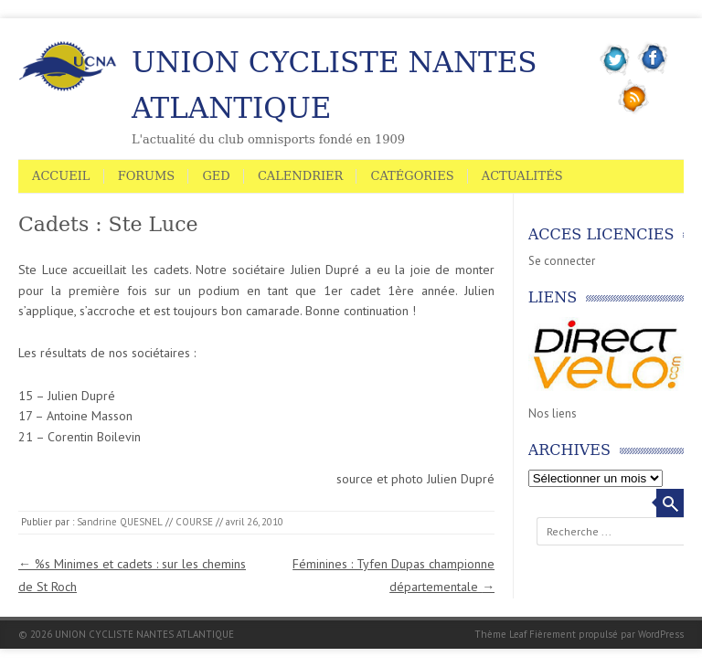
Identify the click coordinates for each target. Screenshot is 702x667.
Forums (147, 176)
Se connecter (561, 261)
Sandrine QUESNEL (120, 521)
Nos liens (552, 413)
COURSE (194, 521)
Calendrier (300, 176)
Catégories (411, 176)
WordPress (661, 634)
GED (215, 176)
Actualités (522, 176)
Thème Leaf (500, 634)
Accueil (61, 176)
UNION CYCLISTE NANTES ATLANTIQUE (334, 85)
